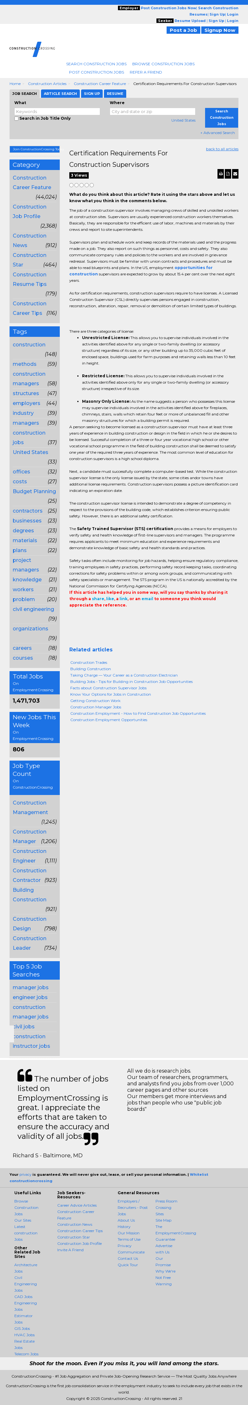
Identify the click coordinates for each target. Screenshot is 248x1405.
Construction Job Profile (79, 1243)
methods (25, 364)
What (20, 102)
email (147, 598)
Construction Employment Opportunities (108, 719)
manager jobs (31, 987)
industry (23, 413)
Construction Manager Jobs (95, 707)
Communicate (131, 1252)
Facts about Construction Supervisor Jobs (108, 687)
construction (29, 345)
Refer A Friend (146, 72)
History (124, 1226)
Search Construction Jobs (96, 63)
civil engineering (33, 609)
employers (26, 403)
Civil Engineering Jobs (25, 1284)
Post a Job (183, 30)
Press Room (166, 1201)
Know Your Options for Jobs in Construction (110, 694)
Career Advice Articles (77, 1205)
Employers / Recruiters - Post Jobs (133, 1207)
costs (20, 482)
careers (22, 648)
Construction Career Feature (100, 83)
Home (15, 83)
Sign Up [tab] (92, 93)
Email (112, 618)
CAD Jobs (23, 1296)
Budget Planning (34, 491)
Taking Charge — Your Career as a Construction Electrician (124, 675)
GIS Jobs (22, 1328)
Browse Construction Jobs (163, 63)
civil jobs (24, 1027)
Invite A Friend (70, 1249)
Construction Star (73, 1237)
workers (23, 589)
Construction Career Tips (80, 1230)
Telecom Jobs (26, 1354)
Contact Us (128, 1258)
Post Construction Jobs (96, 72)
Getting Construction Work (95, 700)
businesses (27, 521)
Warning (163, 1283)
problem (24, 599)
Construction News (74, 1224)
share (98, 598)
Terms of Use (129, 1239)
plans (20, 550)
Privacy (125, 1245)
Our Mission (129, 1233)
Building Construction (90, 668)
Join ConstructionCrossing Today (36, 149)
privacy (25, 1174)
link (123, 598)
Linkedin (102, 618)
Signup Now (219, 30)
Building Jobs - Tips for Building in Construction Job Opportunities (131, 681)
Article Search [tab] (60, 93)
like (110, 598)
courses (23, 658)
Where (117, 102)
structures (26, 393)
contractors (28, 511)
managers (26, 423)
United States (183, 120)
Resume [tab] (115, 93)
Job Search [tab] (24, 93)
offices (21, 472)
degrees (23, 531)
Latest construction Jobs (26, 1233)
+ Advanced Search (217, 132)
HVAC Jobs (24, 1334)
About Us (126, 1220)
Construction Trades (88, 662)
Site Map (163, 1220)
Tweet (92, 618)
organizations (30, 629)
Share (73, 618)
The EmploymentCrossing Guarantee (175, 1233)
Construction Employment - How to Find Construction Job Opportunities (138, 713)
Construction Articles (47, 83)
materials (25, 540)
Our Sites (22, 1220)
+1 (82, 618)
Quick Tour (128, 1264)
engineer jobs (30, 997)
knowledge (27, 580)
